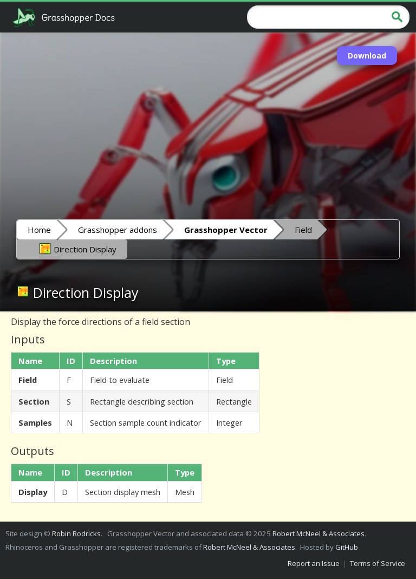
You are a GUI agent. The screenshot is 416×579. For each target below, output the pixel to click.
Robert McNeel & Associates (318, 533)
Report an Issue (314, 563)
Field (303, 229)
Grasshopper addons (117, 229)
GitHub (346, 547)
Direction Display (77, 248)
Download (367, 55)
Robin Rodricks (76, 533)
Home (39, 229)
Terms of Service (377, 563)
